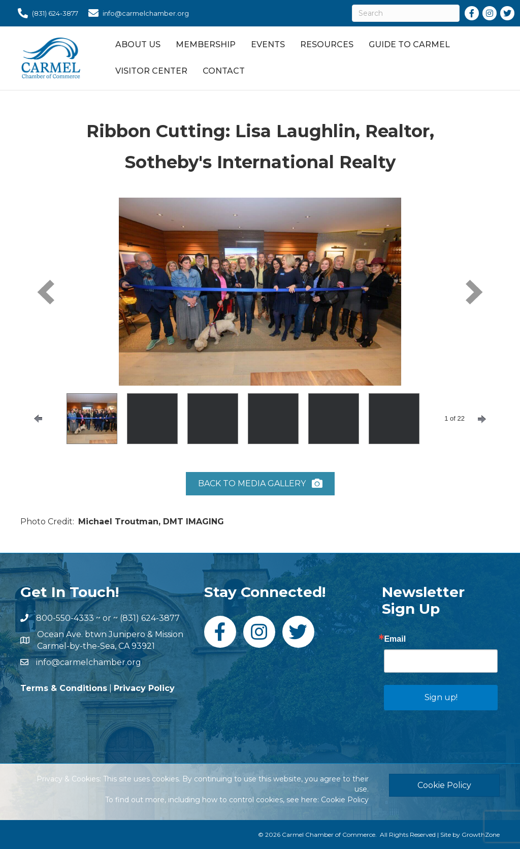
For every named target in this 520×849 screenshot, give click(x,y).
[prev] (45, 292)
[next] (474, 292)
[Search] (406, 13)
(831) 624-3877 (150, 618)
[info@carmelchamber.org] (136, 13)
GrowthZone (481, 834)
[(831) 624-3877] (45, 13)
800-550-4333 (65, 618)
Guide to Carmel (409, 44)
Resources (326, 44)
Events (268, 44)
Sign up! (441, 697)
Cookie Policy (345, 799)
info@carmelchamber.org (88, 662)
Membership (206, 44)
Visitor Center (151, 71)
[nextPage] (482, 419)
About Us (137, 44)
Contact (224, 71)
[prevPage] (38, 418)
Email (395, 639)
